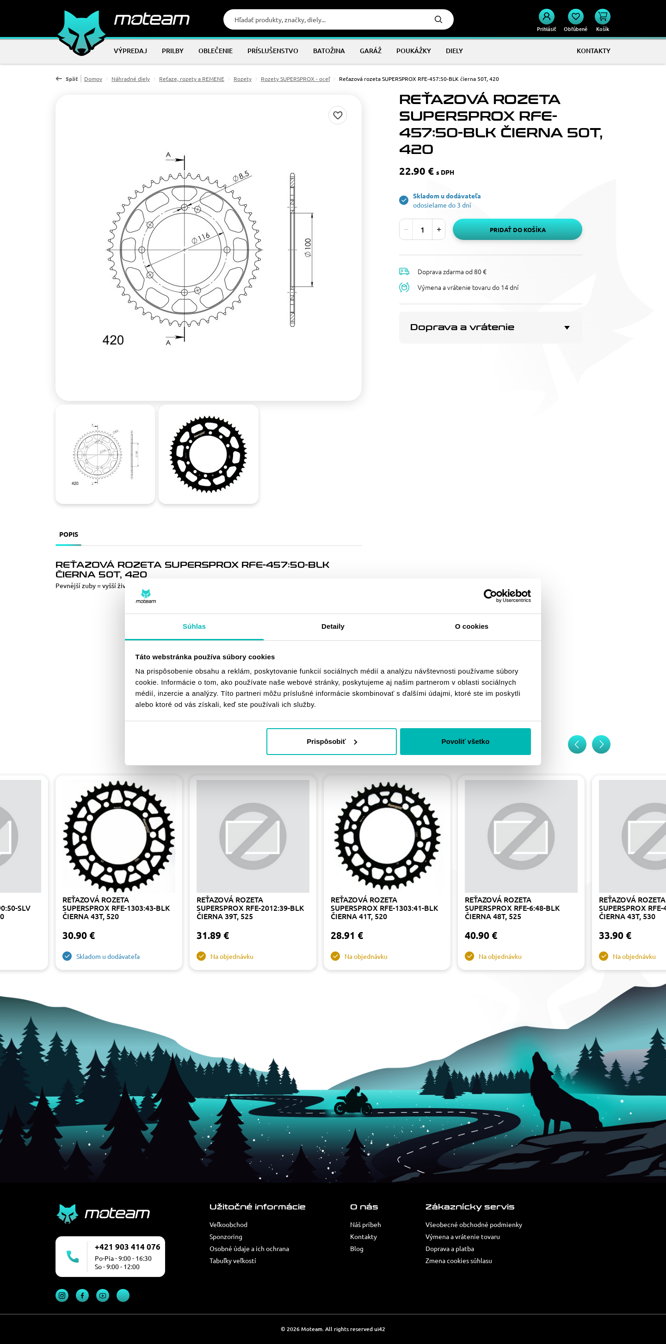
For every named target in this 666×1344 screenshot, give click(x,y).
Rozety (243, 78)
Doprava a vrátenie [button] (462, 327)
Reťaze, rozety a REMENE (191, 78)
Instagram (62, 1295)
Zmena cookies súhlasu (459, 1260)
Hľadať (438, 19)
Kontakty (363, 1236)
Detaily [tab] (333, 626)
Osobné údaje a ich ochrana (249, 1248)
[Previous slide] (577, 744)
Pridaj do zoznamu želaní (337, 115)
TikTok (123, 1295)
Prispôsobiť (332, 741)
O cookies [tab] (472, 626)
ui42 (379, 1329)
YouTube (102, 1295)
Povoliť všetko (465, 741)
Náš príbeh (365, 1224)
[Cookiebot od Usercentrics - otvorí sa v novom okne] (490, 596)
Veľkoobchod (228, 1224)
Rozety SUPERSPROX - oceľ (295, 78)
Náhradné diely (130, 78)
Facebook (82, 1295)
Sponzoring (226, 1236)
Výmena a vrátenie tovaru (463, 1236)
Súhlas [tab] (194, 626)
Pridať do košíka (518, 229)
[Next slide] (601, 744)
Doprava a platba (450, 1248)
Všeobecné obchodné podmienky (474, 1224)
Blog (357, 1248)
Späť (72, 78)
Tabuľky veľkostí (233, 1260)
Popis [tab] (68, 534)
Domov (93, 78)
